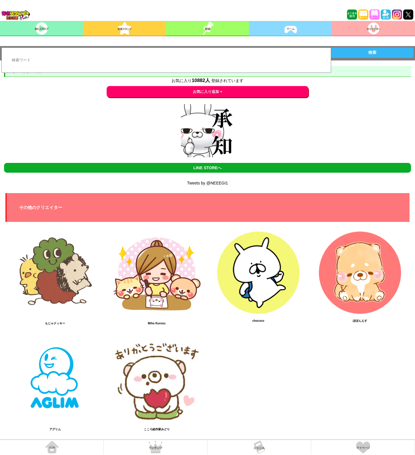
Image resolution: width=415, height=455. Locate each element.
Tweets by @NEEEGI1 (207, 183)
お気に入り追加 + (207, 92)
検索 (372, 52)
